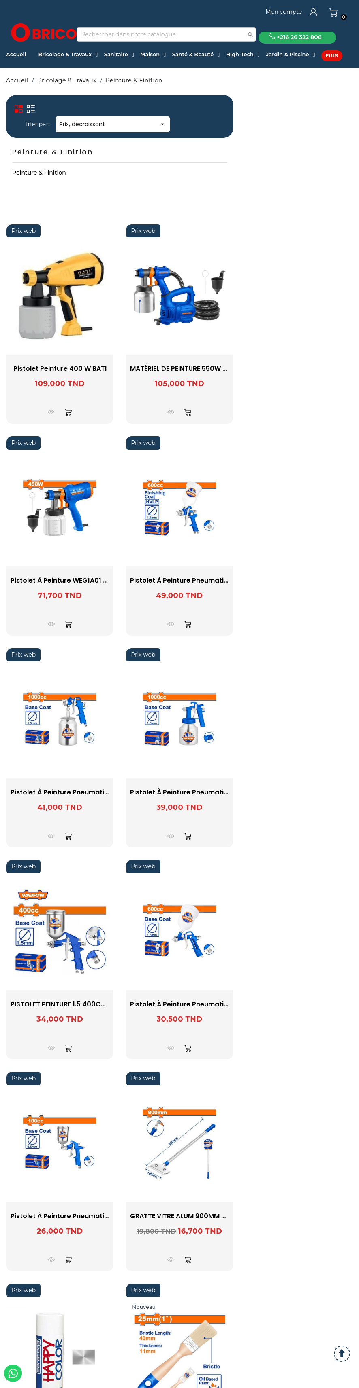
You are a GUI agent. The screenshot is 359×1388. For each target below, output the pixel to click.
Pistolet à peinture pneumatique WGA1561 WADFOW (215, 792)
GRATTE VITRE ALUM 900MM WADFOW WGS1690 (207, 1216)
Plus (331, 55)
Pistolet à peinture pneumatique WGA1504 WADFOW (216, 1004)
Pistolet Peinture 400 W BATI (60, 368)
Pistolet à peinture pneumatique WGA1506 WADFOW (216, 580)
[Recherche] (166, 34)
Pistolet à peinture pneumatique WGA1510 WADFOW (96, 792)
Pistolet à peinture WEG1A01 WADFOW (72, 580)
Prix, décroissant (113, 124)
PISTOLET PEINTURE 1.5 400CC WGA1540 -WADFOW (93, 1004)
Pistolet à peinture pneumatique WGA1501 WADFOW (96, 1216)
